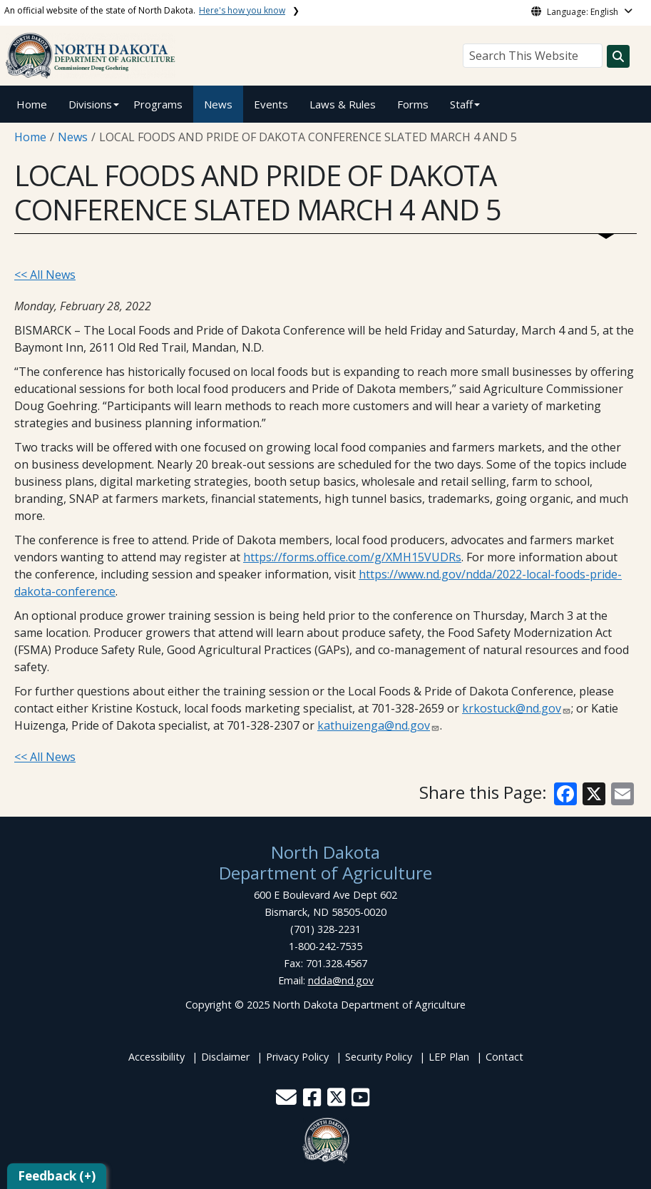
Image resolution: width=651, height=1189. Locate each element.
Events (271, 104)
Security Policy (378, 1056)
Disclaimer (225, 1056)
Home (31, 104)
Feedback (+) (57, 1176)
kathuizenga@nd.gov (373, 725)
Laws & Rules (342, 104)
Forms (413, 104)
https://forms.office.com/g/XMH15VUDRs (352, 557)
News (218, 104)
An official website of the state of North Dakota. (144, 10)
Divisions (90, 104)
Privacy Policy (297, 1056)
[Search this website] (618, 56)
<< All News (45, 274)
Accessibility (156, 1056)
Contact (504, 1056)
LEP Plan (449, 1056)
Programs (158, 104)
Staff (461, 104)
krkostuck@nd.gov (511, 708)
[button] (287, 1101)
